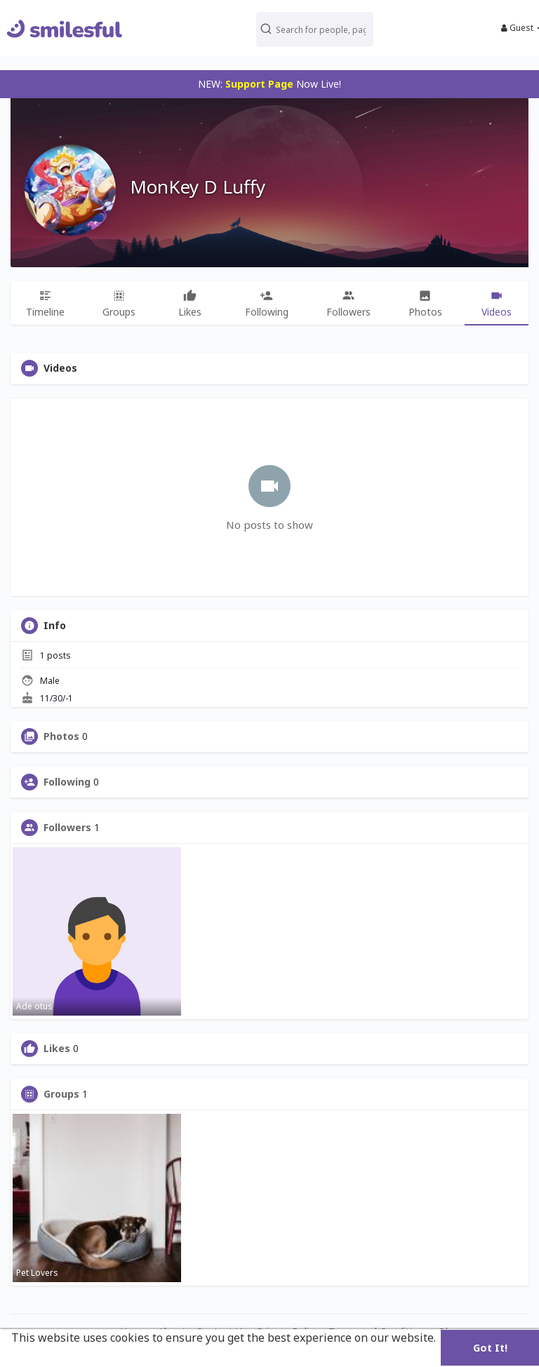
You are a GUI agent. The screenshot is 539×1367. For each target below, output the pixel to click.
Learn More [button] (44, 1356)
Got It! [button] (490, 1347)
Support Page (259, 83)
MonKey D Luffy (197, 186)
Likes (57, 1048)
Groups (61, 1094)
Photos (61, 736)
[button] (317, 28)
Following (67, 782)
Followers (67, 827)
